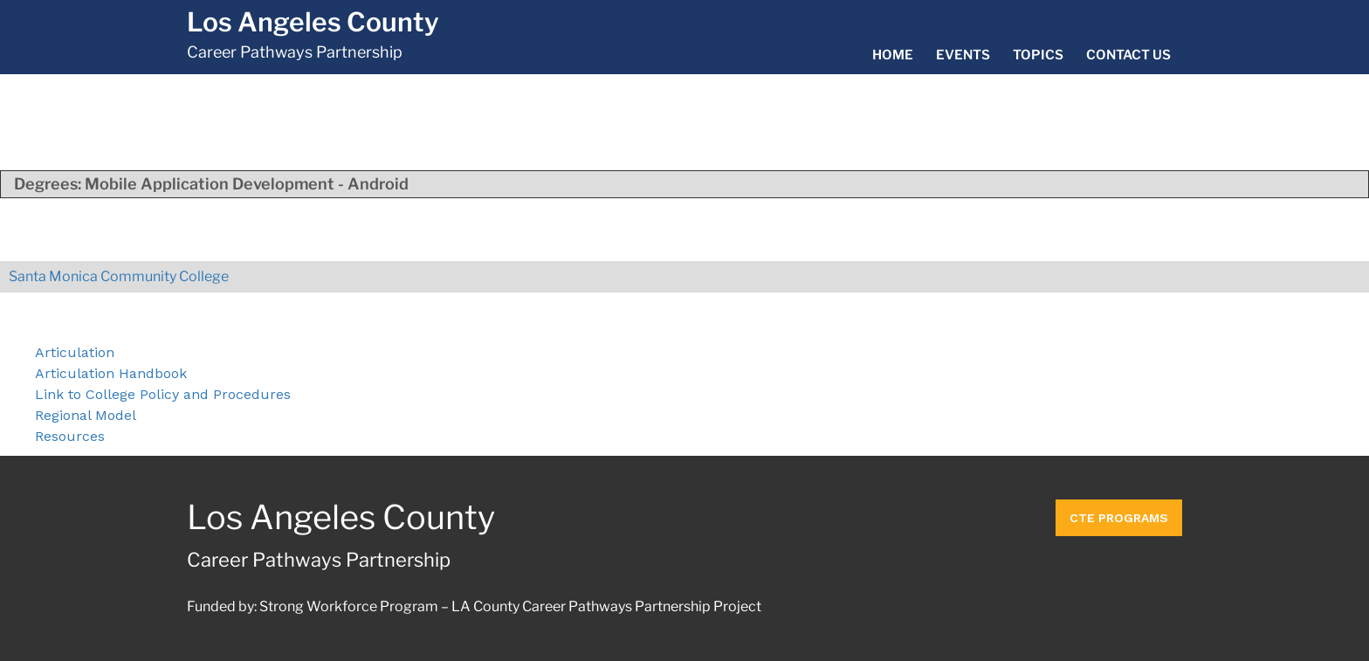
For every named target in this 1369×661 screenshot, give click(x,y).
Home (892, 55)
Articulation (74, 352)
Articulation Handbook (111, 373)
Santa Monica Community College (119, 276)
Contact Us (1128, 55)
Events (963, 55)
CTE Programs (1119, 518)
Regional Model (85, 415)
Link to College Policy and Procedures (163, 394)
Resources (70, 436)
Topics (1038, 55)
